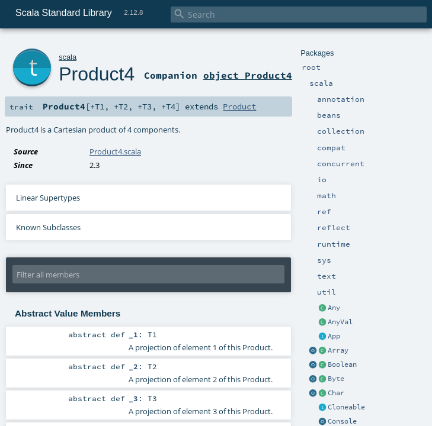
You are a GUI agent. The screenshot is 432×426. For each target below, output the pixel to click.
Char (336, 393)
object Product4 (247, 75)
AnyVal (340, 322)
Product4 (97, 74)
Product (239, 106)
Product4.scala (115, 151)
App (334, 336)
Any (334, 308)
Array (338, 350)
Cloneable (346, 407)
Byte (336, 379)
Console (342, 421)
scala (67, 57)
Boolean (342, 364)
